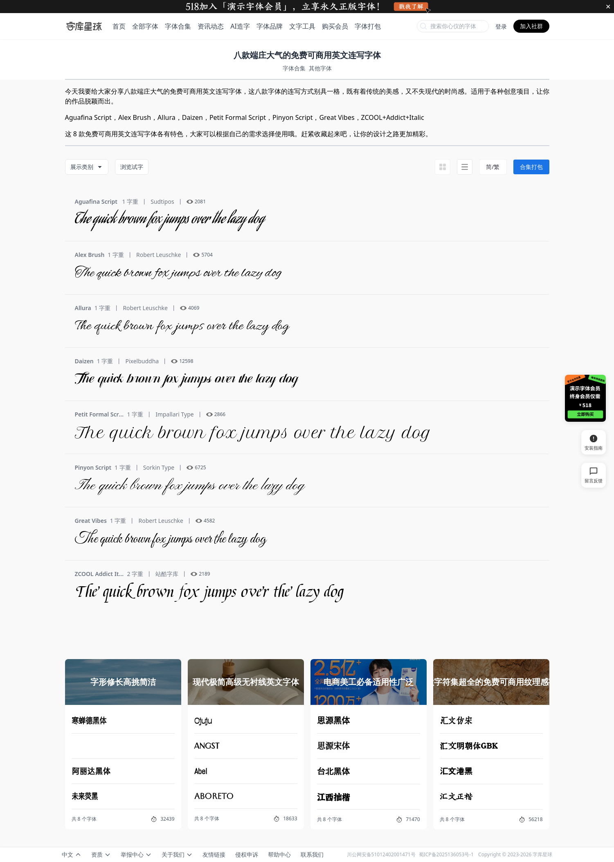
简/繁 (492, 167)
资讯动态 (211, 26)
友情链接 (213, 854)
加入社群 (531, 26)
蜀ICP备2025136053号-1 (446, 854)
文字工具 (302, 26)
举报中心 (136, 854)
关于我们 (177, 854)
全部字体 (145, 26)
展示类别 (86, 167)
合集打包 (531, 167)
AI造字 (240, 26)
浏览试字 (131, 167)
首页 (119, 26)
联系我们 (312, 854)
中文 (71, 854)
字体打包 (368, 26)
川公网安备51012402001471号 (381, 854)
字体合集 (178, 26)
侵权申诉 (246, 854)
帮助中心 (279, 854)
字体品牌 (269, 26)
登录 (501, 26)
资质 (101, 854)
